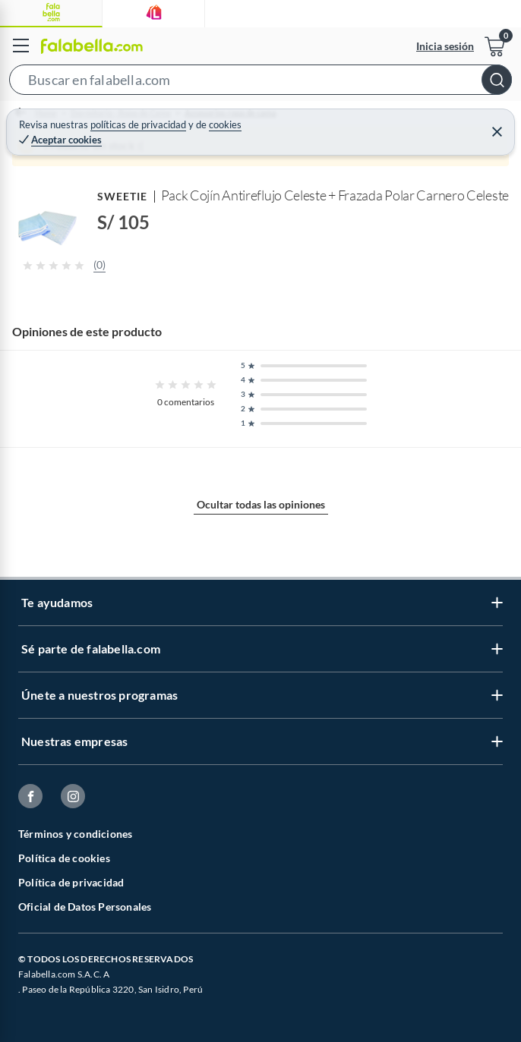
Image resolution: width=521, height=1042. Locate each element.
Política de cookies (64, 858)
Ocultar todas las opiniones (261, 504)
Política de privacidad (71, 882)
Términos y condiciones (75, 833)
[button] (260, 83)
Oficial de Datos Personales (84, 906)
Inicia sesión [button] (445, 45)
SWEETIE (122, 196)
